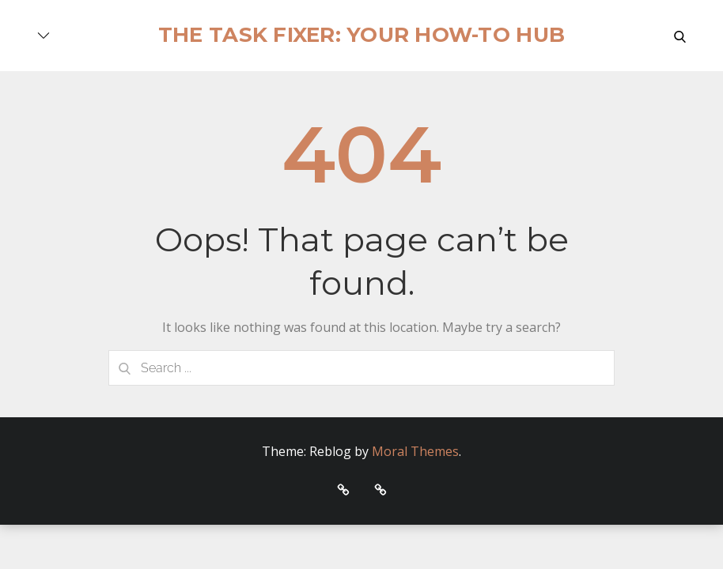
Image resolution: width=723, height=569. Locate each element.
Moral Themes (415, 451)
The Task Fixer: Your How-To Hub (361, 34)
